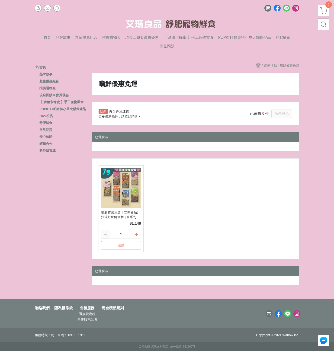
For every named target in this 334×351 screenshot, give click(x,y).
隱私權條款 (63, 308)
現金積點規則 (113, 308)
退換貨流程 (87, 314)
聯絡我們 (42, 308)
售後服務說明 (87, 319)
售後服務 (87, 308)
